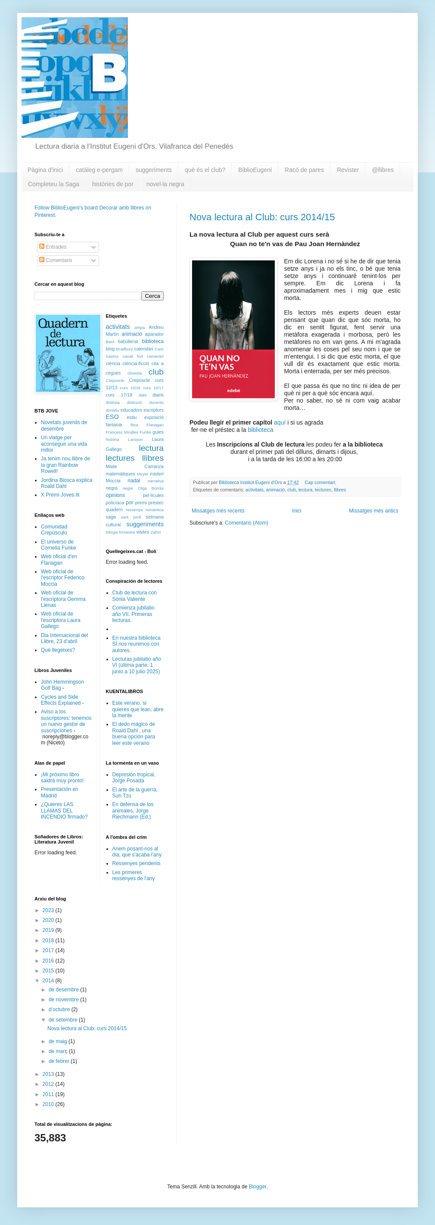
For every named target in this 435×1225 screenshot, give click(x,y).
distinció (134, 402)
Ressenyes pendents (136, 863)
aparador (154, 334)
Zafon (155, 532)
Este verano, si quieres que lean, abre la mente (138, 709)
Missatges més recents (218, 511)
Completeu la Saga (53, 184)
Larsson (135, 439)
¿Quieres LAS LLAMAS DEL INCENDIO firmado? (64, 810)
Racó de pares (304, 169)
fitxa (134, 424)
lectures (323, 489)
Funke (145, 432)
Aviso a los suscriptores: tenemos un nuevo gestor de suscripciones (66, 721)
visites (142, 531)
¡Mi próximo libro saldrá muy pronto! (62, 778)
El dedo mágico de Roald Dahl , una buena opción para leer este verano (133, 733)
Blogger (258, 1187)
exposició (154, 417)
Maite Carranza (135, 466)
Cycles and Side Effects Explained (61, 700)
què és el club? (205, 169)
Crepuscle (115, 380)
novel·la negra (165, 184)
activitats (254, 489)
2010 (49, 1104)
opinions (115, 495)
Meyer (143, 474)
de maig (58, 1041)
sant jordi (131, 517)
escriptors (153, 409)
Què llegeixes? (58, 650)
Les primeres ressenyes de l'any (133, 875)
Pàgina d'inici (45, 169)
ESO (112, 416)
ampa (139, 327)
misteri (157, 473)
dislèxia (113, 402)
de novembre (64, 1000)
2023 (49, 910)
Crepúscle (139, 380)
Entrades (52, 247)
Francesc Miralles (122, 432)
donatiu (112, 410)
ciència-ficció (136, 363)
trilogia (112, 532)
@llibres (383, 169)
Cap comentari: (321, 482)
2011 (49, 1094)
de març (59, 1051)
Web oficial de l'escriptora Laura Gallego (61, 620)
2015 (49, 971)
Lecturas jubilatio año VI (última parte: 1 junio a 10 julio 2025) (136, 665)
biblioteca (260, 429)
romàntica (155, 509)
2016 (49, 961)
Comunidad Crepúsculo (54, 530)
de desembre (64, 990)
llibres (340, 489)
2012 (49, 1084)
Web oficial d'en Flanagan (59, 559)
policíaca (115, 502)
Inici (296, 511)
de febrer (60, 1061)
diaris (158, 394)
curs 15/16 (130, 387)
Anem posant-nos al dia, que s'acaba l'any (137, 852)
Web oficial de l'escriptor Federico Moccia (62, 578)
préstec (156, 502)
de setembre (64, 1020)
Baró (110, 341)
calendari (143, 348)
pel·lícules (153, 495)
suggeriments (154, 169)
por (129, 503)
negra (112, 488)
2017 (49, 950)
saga (111, 516)
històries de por (113, 184)
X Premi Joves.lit (60, 495)
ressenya (134, 509)
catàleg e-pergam (99, 169)
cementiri (155, 356)
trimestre (127, 532)
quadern (114, 509)
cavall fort (132, 356)
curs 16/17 (153, 387)
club (291, 489)
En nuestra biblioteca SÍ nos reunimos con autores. (136, 644)
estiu (132, 417)
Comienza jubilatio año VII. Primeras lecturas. (133, 614)
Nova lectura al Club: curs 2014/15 (262, 217)
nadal (133, 481)
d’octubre (60, 1009)
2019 (49, 930)
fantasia (114, 424)
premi (141, 502)
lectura (305, 489)
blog (110, 348)
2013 (49, 1074)
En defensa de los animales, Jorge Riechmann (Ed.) (133, 810)
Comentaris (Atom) (246, 523)
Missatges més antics (373, 511)
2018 (49, 940)
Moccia (113, 480)
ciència (113, 363)
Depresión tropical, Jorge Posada (133, 778)
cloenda (134, 373)
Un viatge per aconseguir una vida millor (64, 443)
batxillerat (128, 341)
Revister (348, 169)
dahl (142, 395)
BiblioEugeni (255, 169)
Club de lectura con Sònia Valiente (134, 596)
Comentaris (55, 260)
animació (275, 489)
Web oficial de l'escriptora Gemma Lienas (63, 599)
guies (158, 431)
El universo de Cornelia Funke (58, 545)
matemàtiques (120, 473)
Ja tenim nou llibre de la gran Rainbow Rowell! (65, 465)
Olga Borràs (151, 488)
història (112, 439)
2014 (49, 981)
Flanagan (155, 424)
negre (128, 488)
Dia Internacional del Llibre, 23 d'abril (64, 638)
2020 (49, 920)
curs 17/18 (119, 394)
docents (156, 402)
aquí (280, 422)
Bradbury (124, 349)
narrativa (156, 480)
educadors (131, 409)
